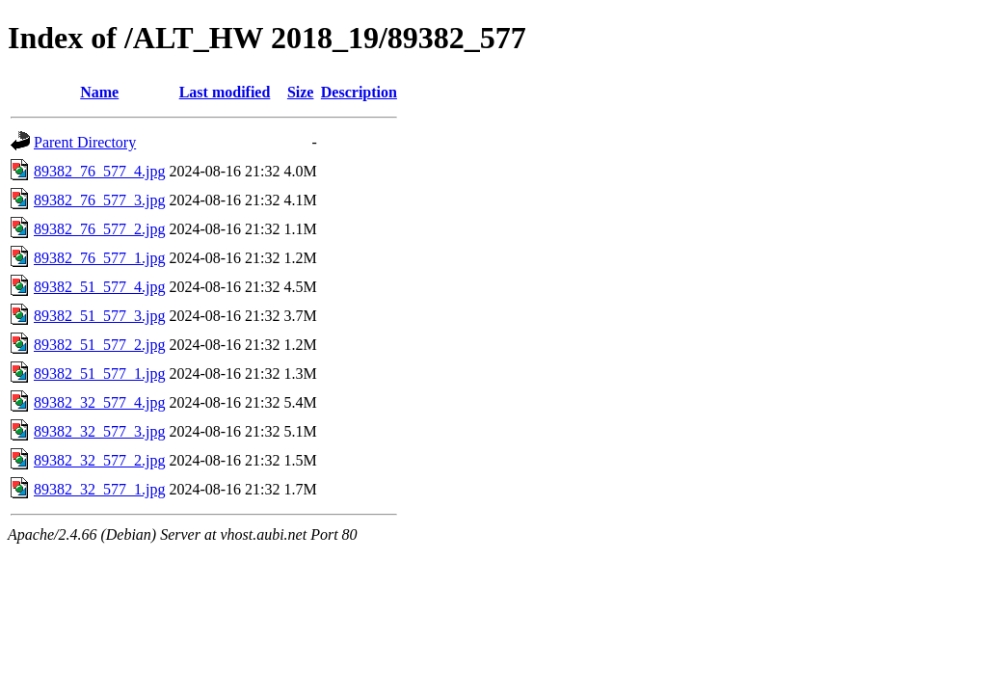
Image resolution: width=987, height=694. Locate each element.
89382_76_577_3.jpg (99, 200)
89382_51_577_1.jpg (99, 373)
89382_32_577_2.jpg (99, 460)
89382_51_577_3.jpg (99, 315)
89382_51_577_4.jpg (99, 287)
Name (99, 92)
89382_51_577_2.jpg (99, 344)
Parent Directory (85, 142)
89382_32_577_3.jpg (99, 431)
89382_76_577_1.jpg (99, 258)
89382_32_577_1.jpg (99, 489)
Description (359, 92)
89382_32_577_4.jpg (99, 402)
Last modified (225, 92)
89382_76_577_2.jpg (99, 229)
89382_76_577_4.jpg (99, 171)
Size (300, 92)
